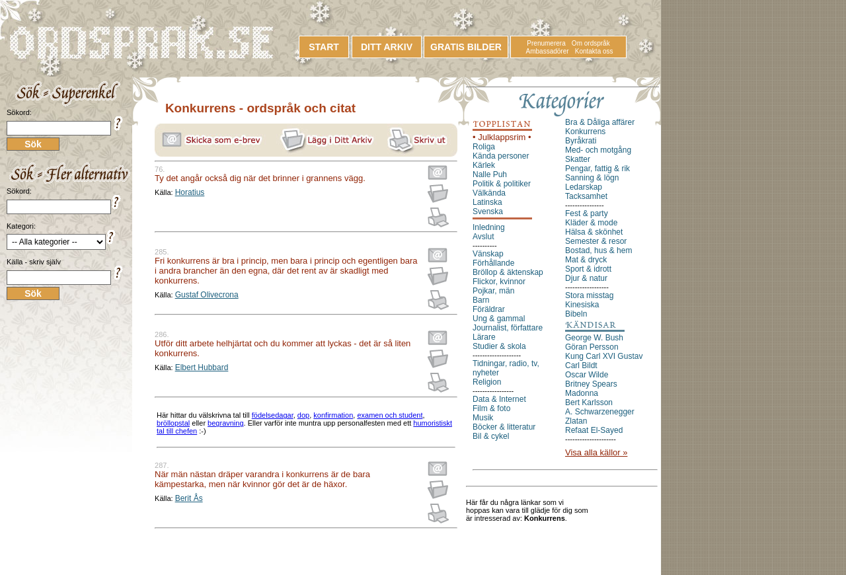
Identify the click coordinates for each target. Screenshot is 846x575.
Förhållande (493, 263)
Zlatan (576, 421)
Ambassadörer (547, 51)
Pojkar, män (493, 290)
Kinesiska (582, 304)
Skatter (577, 159)
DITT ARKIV (386, 47)
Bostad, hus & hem (598, 250)
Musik (483, 417)
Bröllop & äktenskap (508, 272)
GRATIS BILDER (466, 47)
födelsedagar (272, 415)
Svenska (488, 211)
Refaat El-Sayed (594, 430)
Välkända (489, 193)
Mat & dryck (586, 259)
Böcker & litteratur (504, 427)
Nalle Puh (490, 174)
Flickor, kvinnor (499, 281)
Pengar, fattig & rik (597, 168)
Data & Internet (499, 399)
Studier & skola (499, 346)
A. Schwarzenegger (599, 411)
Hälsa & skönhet (594, 232)
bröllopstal (173, 423)
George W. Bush (594, 337)
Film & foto (491, 408)
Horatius (190, 192)
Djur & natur (586, 278)
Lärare (484, 337)
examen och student (389, 415)
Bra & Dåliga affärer (599, 122)
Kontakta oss (594, 51)
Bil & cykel (491, 436)
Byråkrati (580, 140)
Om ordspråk (591, 43)
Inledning (489, 227)
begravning (225, 423)
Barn (481, 300)
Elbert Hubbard (202, 367)
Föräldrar (489, 309)
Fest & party (586, 213)
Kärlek (484, 165)
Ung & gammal (499, 318)
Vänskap (488, 253)
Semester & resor (596, 241)
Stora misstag (589, 295)
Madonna (581, 393)
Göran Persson (592, 347)
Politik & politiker (502, 183)
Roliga (484, 146)
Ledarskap (583, 187)
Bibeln (576, 314)
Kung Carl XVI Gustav (603, 356)
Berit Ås (189, 498)
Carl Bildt (581, 365)
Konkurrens (585, 131)
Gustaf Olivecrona (207, 294)
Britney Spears (591, 384)
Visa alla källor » (596, 452)
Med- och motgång (598, 150)
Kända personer (501, 156)
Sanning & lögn (592, 177)
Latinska (487, 202)
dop (303, 415)
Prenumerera (546, 43)
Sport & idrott (588, 269)
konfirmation (333, 415)
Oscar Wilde (586, 374)
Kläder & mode (591, 222)
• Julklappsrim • (502, 137)
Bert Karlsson (589, 402)
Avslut (483, 236)
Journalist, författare (508, 327)
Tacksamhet (586, 196)
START (324, 47)
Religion (487, 382)
